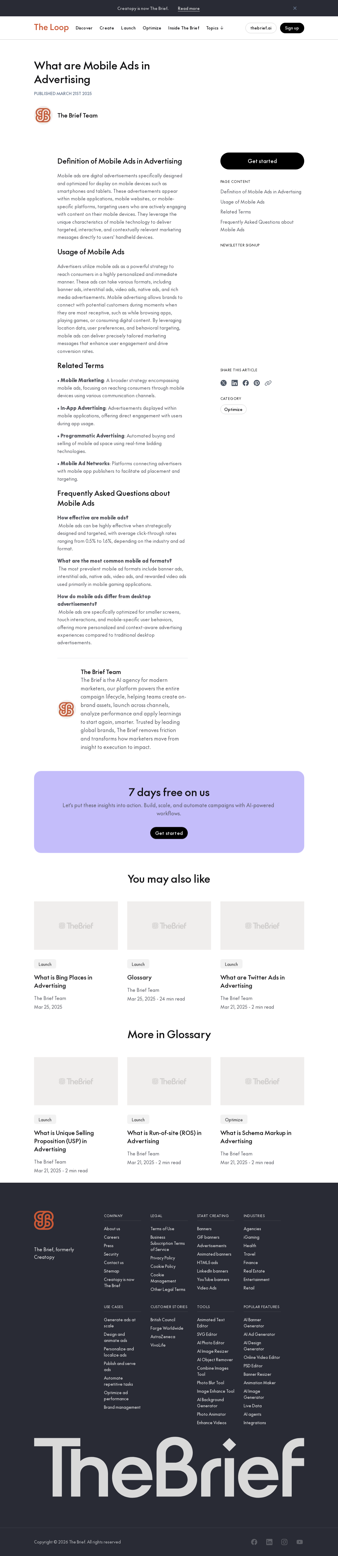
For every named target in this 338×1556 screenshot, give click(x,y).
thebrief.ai (261, 28)
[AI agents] (262, 1414)
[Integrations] (262, 1423)
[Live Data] (262, 1406)
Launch (45, 965)
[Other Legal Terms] (169, 1289)
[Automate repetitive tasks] (122, 1381)
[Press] (122, 1245)
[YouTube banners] (215, 1279)
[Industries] (262, 1216)
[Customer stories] (169, 1307)
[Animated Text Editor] (215, 1323)
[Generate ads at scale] (122, 1323)
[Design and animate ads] (122, 1337)
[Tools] (215, 1307)
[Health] (262, 1245)
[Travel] (262, 1254)
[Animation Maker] (262, 1383)
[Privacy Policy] (169, 1258)
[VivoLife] (169, 1345)
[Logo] (44, 1221)
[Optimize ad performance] (122, 1395)
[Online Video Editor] (262, 1357)
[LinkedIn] (269, 1542)
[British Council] (169, 1320)
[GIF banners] (215, 1237)
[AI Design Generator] (262, 1346)
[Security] (122, 1254)
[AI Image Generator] (262, 1394)
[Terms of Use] (169, 1229)
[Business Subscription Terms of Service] (169, 1243)
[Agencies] (262, 1229)
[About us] (122, 1229)
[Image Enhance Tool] (215, 1391)
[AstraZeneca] (169, 1336)
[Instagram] (284, 1542)
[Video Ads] (215, 1288)
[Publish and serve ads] (122, 1366)
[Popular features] (262, 1307)
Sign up (292, 28)
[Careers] (122, 1237)
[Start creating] (215, 1216)
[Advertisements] (215, 1245)
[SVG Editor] (215, 1334)
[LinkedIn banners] (215, 1271)
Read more (189, 8)
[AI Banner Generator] (262, 1323)
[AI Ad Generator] (262, 1334)
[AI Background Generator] (215, 1402)
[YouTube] (299, 1542)
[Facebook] (254, 1542)
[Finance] (262, 1262)
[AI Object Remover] (215, 1360)
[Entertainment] (262, 1279)
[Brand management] (122, 1407)
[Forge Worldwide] (169, 1328)
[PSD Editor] (262, 1366)
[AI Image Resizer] (215, 1351)
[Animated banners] (215, 1254)
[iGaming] (262, 1237)
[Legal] (169, 1216)
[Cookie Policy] (169, 1266)
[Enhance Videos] (215, 1423)
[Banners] (215, 1229)
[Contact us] (122, 1262)
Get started (262, 160)
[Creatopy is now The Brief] (122, 1282)
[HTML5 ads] (215, 1262)
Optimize (233, 409)
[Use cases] (122, 1307)
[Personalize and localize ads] (122, 1352)
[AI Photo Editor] (215, 1343)
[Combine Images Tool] (215, 1371)
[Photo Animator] (215, 1414)
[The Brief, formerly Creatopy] (64, 1253)
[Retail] (262, 1288)
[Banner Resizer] (262, 1374)
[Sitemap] (122, 1271)
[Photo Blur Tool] (215, 1383)
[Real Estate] (262, 1271)
